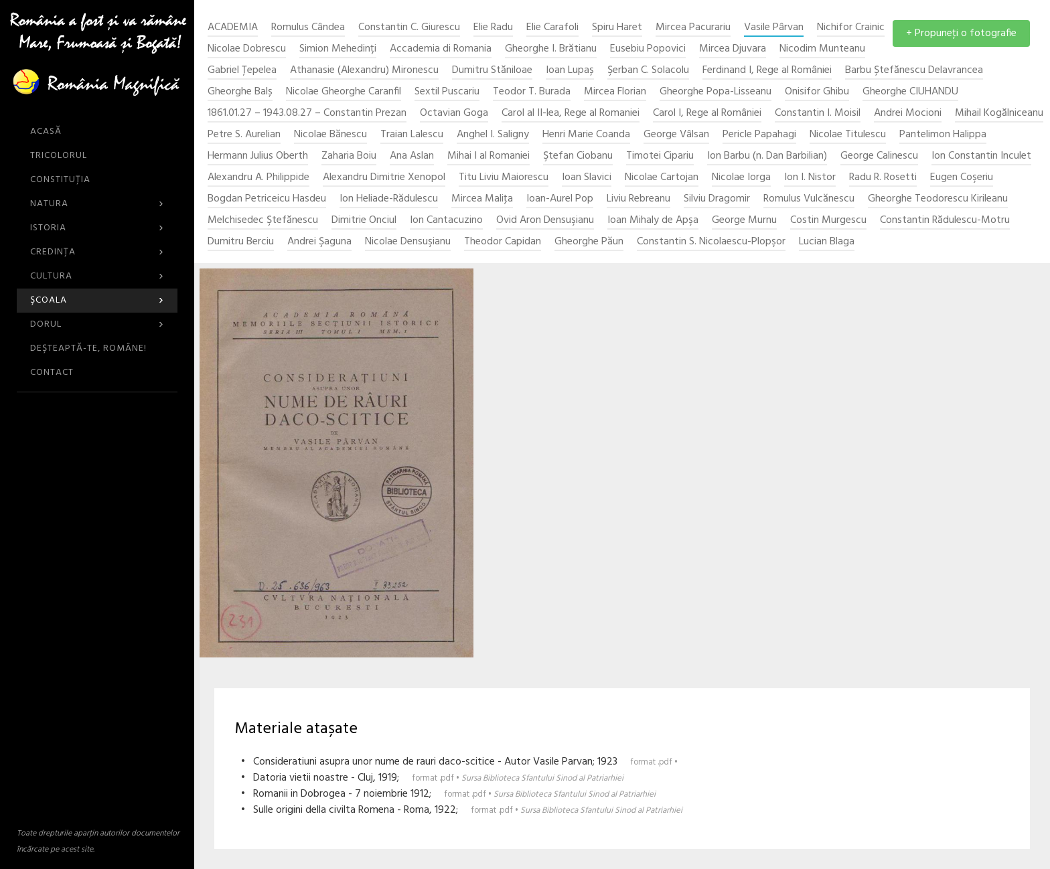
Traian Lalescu (411, 135)
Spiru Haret (617, 27)
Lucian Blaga (826, 242)
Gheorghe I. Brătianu (551, 49)
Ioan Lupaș (570, 70)
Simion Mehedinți (337, 49)
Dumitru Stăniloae (492, 70)
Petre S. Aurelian (244, 135)
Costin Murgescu (828, 220)
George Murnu (744, 220)
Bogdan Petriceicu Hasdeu (267, 199)
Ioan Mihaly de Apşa (652, 220)
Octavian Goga (454, 113)
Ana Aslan (412, 156)
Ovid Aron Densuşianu (545, 220)
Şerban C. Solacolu (648, 70)
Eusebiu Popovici (648, 49)
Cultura (97, 276)
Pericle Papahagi (759, 135)
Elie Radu (493, 27)
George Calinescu (879, 156)
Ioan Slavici (586, 177)
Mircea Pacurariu (693, 27)
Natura (97, 204)
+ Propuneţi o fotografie (961, 33)
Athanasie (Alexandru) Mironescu (364, 70)
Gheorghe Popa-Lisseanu (715, 92)
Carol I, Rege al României (707, 113)
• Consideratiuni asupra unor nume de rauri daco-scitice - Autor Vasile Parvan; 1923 (459, 762)
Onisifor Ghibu (817, 92)
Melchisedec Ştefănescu (263, 220)
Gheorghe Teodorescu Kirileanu (938, 199)
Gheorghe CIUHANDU (910, 92)
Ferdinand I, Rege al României (767, 70)
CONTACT (52, 372)
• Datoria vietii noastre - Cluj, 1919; (432, 778)
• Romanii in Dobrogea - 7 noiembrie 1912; (448, 794)
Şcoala (97, 300)
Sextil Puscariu (447, 92)
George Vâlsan (676, 135)
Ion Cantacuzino (446, 220)
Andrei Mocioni (908, 113)
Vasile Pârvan (774, 27)
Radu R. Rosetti (883, 177)
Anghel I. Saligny (493, 135)
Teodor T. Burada (532, 92)
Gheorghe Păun (588, 242)
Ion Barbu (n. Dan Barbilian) (767, 156)
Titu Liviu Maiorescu (503, 177)
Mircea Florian (615, 92)
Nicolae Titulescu (848, 135)
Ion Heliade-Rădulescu (389, 199)
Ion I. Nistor (810, 177)
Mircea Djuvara (732, 49)
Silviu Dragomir (717, 199)
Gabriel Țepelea (242, 70)
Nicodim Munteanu (822, 49)
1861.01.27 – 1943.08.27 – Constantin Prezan (307, 113)
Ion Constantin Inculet (981, 156)
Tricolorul (58, 155)
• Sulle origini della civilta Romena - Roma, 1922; (461, 810)
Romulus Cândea (308, 27)
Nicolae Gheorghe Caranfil (343, 92)
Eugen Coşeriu (961, 177)
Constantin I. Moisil (817, 113)
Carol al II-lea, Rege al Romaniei (571, 113)
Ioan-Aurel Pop (559, 199)
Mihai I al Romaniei (488, 156)
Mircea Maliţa (482, 199)
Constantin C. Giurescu (409, 27)
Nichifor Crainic (851, 27)
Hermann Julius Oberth (258, 156)
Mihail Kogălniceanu (999, 113)
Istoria (97, 228)
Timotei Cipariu (660, 156)
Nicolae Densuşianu (408, 242)
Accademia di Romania (441, 49)
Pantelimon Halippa (942, 135)
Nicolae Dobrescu (247, 49)
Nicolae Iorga (741, 177)
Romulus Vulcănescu (808, 199)
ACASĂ (46, 131)
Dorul (97, 324)
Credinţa (97, 252)
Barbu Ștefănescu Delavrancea (914, 70)
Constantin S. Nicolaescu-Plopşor (711, 242)
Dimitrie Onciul (363, 220)
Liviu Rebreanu (638, 199)
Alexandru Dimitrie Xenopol (384, 177)
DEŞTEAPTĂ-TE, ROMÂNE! (88, 348)
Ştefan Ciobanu (578, 156)
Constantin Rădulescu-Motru (945, 220)
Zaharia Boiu (348, 156)
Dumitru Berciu (241, 242)
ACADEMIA (233, 27)
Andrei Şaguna (319, 242)
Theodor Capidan (502, 242)
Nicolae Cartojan (661, 177)
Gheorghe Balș (240, 92)
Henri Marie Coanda (586, 135)
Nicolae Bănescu (330, 135)
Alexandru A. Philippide (258, 177)
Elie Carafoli (552, 27)
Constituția (60, 179)
